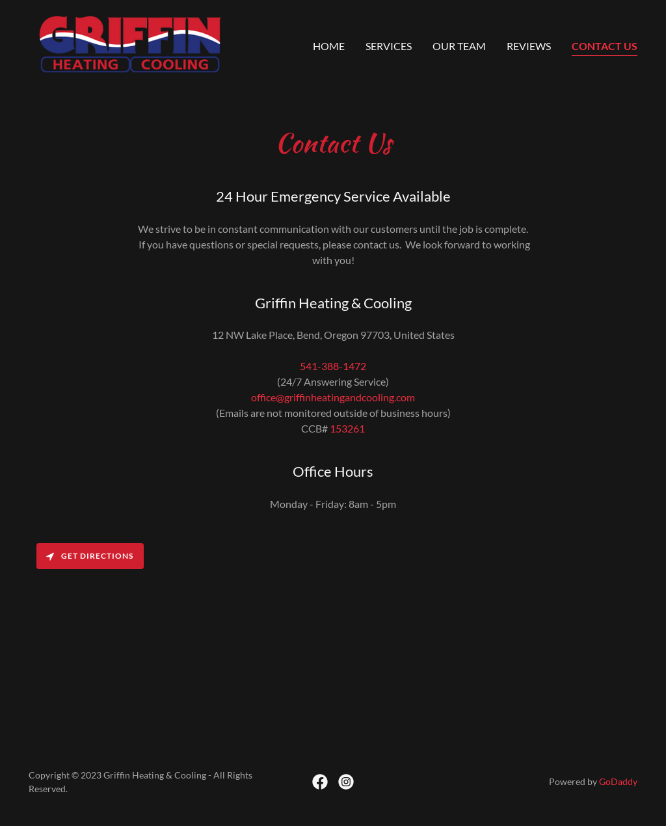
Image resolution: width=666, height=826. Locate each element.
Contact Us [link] (604, 46)
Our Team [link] (459, 46)
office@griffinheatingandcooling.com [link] (333, 397)
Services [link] (389, 46)
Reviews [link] (529, 46)
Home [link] (329, 46)
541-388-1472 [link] (333, 366)
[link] (130, 42)
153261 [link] (347, 428)
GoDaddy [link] (618, 781)
